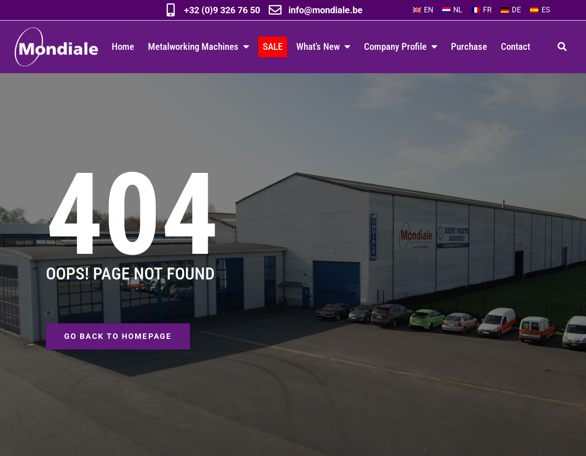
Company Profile (400, 47)
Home (123, 46)
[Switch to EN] (423, 10)
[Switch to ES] (540, 10)
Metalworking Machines (198, 47)
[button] (562, 47)
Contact (515, 46)
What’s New (323, 47)
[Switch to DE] (511, 10)
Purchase (469, 46)
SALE (272, 46)
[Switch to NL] (452, 10)
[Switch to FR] (481, 10)
